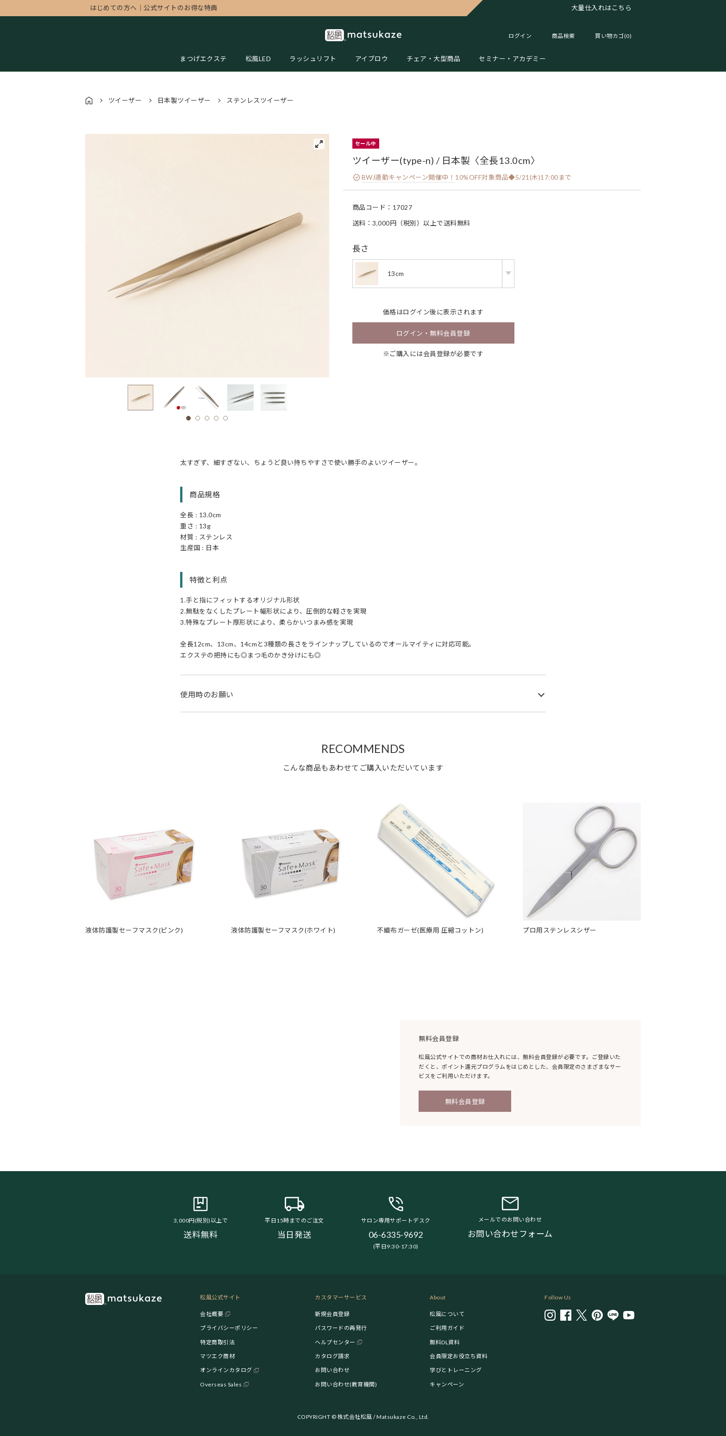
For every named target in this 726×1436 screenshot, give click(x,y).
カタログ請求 (332, 1356)
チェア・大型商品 (433, 59)
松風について (447, 1314)
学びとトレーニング (456, 1370)
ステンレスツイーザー (260, 100)
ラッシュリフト (313, 59)
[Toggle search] (559, 35)
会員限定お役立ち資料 (459, 1356)
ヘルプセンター (335, 1342)
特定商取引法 (217, 1342)
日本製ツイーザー (184, 100)
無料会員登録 (465, 1101)
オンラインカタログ (226, 1370)
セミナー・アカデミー (512, 59)
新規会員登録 (332, 1314)
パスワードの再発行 (341, 1327)
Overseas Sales (221, 1384)
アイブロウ (371, 59)
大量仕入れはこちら (601, 8)
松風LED (258, 59)
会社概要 (211, 1314)
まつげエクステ (203, 59)
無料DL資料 (445, 1342)
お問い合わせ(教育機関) (346, 1384)
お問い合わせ (332, 1370)
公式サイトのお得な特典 (154, 8)
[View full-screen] (319, 144)
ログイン (520, 35)
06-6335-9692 (396, 1234)
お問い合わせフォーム (510, 1234)
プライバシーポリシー (229, 1327)
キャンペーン (447, 1384)
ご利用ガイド (447, 1327)
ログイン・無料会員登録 (433, 333)
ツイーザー (125, 100)
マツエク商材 (217, 1356)
